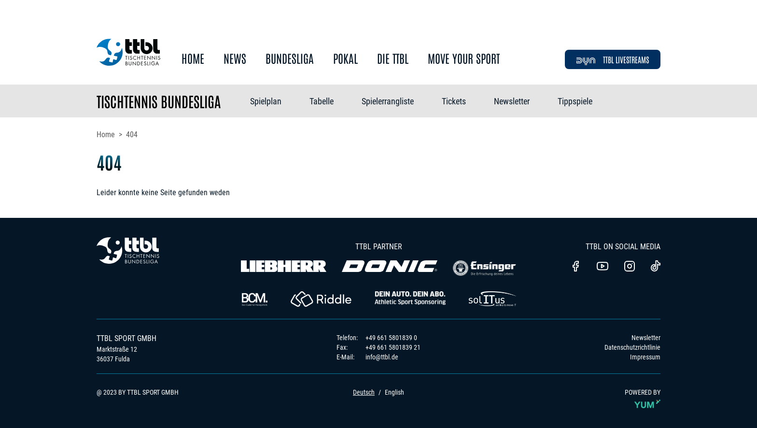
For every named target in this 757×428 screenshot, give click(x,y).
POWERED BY (642, 400)
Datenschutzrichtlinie (632, 347)
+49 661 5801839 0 (391, 338)
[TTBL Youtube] (602, 267)
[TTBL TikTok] (655, 267)
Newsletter (512, 101)
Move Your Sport (464, 58)
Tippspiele (575, 101)
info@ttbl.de (381, 357)
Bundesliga (290, 58)
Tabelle (321, 101)
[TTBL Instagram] (629, 267)
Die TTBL (392, 58)
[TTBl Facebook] (575, 267)
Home (193, 58)
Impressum (645, 357)
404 (132, 134)
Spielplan (265, 101)
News (235, 58)
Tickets (454, 101)
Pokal (345, 58)
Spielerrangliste (388, 101)
